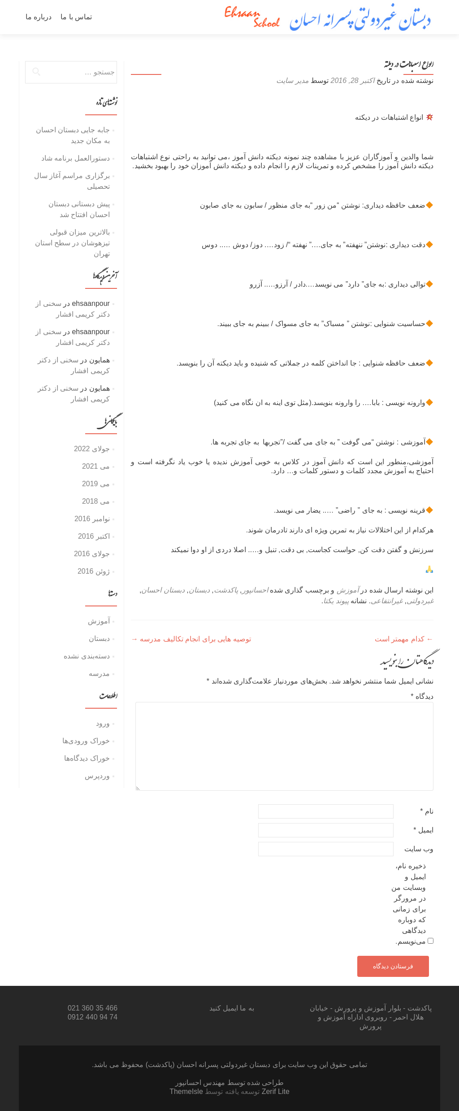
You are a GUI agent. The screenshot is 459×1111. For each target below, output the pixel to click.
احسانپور (255, 590)
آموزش (348, 590)
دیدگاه (422, 696)
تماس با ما (76, 17)
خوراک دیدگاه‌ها (86, 758)
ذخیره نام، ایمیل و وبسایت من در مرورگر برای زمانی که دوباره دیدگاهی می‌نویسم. (408, 903)
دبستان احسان (162, 590)
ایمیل (423, 830)
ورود (103, 723)
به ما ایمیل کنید (231, 1008)
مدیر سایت (292, 80)
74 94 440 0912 (92, 1017)
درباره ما (39, 17)
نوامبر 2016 (92, 519)
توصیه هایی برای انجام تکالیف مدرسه (191, 639)
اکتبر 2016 (94, 536)
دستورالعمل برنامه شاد (75, 158)
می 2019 (96, 484)
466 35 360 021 (92, 1008)
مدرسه (99, 673)
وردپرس (97, 776)
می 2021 (96, 466)
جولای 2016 (92, 554)
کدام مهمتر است (404, 639)
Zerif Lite (275, 1091)
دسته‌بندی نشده (86, 656)
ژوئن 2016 (94, 571)
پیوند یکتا (335, 601)
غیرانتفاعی (387, 601)
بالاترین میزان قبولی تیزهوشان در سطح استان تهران (72, 242)
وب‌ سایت (418, 849)
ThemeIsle (186, 1091)
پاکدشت (226, 590)
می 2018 (96, 501)
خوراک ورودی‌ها (85, 741)
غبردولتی (420, 601)
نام (426, 811)
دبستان (199, 590)
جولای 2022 (92, 449)
